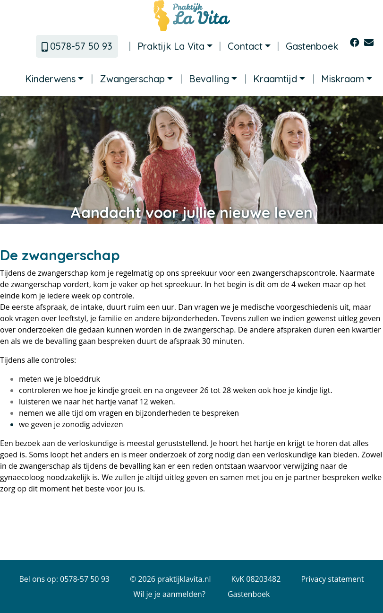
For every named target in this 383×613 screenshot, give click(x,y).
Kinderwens (50, 79)
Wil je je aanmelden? (169, 594)
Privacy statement (332, 579)
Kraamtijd (271, 79)
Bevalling (204, 79)
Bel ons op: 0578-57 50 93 (64, 579)
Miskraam (338, 79)
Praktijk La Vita (166, 46)
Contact (241, 46)
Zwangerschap (128, 79)
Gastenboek (307, 46)
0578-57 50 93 (77, 46)
